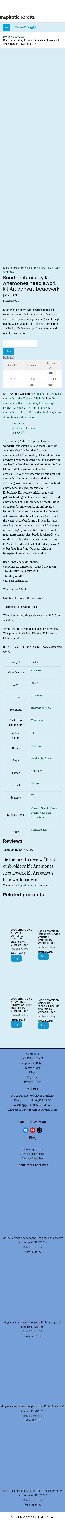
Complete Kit (39, 829)
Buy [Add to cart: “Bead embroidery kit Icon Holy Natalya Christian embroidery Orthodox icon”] (16, 1024)
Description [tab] (18, 423)
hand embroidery (43, 412)
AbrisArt (36, 670)
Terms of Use (32, 1068)
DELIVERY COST (32, 1058)
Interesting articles (32, 1149)
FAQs (32, 1072)
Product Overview (32, 1158)
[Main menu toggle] (6, 27)
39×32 (34, 683)
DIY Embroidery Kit (37, 407)
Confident (37, 720)
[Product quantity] (20, 344)
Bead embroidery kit (30, 403)
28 (32, 733)
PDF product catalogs (32, 1153)
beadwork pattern (13, 407)
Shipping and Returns (33, 1063)
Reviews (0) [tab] (17, 433)
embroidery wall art (14, 412)
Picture (35, 783)
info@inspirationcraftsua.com (40, 1109)
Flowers (56, 267)
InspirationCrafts (17, 17)
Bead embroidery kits (37, 267)
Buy (8, 351)
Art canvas (37, 695)
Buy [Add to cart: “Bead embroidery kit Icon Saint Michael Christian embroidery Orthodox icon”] (43, 1025)
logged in (23, 885)
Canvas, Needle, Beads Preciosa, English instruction (44, 812)
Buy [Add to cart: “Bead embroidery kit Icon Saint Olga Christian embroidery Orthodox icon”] (43, 956)
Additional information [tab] (24, 428)
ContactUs (32, 1054)
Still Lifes (8, 272)
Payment (32, 1077)
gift (30, 412)
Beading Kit (50, 403)
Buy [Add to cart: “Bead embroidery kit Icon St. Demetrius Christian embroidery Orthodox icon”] (16, 958)
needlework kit (26, 417)
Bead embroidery (13, 267)
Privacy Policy (32, 1082)
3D (32, 795)
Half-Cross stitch (41, 707)
